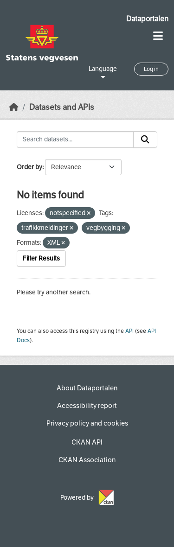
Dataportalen (147, 18)
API (129, 331)
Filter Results (41, 258)
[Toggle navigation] (158, 36)
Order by (29, 167)
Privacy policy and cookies (87, 423)
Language (103, 69)
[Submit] (145, 139)
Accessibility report (87, 405)
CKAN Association (87, 460)
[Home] (14, 107)
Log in (151, 69)
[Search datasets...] (75, 139)
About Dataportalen (87, 388)
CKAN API (87, 442)
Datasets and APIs (61, 107)
